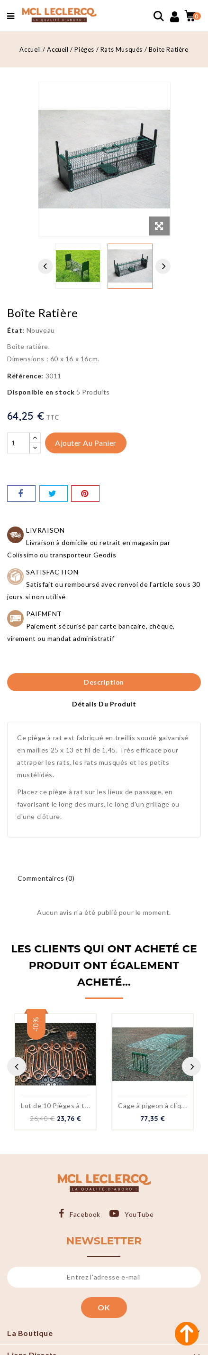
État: (16, 330)
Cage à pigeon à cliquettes (160, 1105)
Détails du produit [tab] (104, 704)
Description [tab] (104, 682)
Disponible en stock (40, 392)
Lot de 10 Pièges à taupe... (63, 1105)
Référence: (25, 376)
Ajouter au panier (86, 442)
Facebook (85, 1214)
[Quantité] (18, 443)
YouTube (139, 1214)
